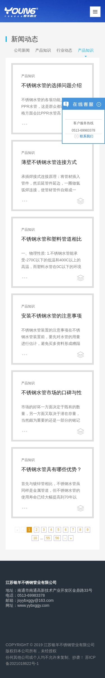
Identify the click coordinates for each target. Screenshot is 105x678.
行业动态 (64, 50)
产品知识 (43, 50)
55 (48, 538)
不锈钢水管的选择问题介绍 (51, 85)
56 (57, 538)
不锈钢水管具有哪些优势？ (51, 469)
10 (35, 538)
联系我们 (86, 136)
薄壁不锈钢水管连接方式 (49, 162)
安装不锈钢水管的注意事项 (51, 316)
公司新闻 (22, 50)
